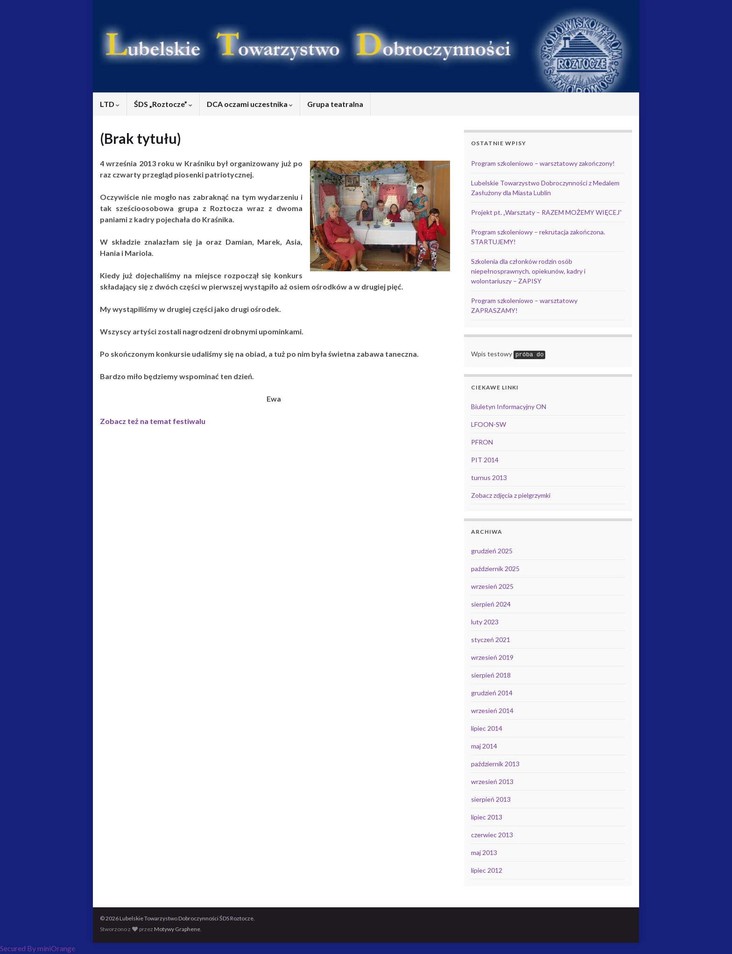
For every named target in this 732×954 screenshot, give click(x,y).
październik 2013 (495, 764)
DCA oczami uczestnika (250, 103)
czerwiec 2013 (492, 835)
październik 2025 (495, 568)
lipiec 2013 (486, 817)
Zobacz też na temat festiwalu (152, 421)
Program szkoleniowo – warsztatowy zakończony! (543, 163)
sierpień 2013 (491, 799)
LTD (110, 103)
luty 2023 (485, 622)
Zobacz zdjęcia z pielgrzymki (510, 495)
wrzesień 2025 (492, 586)
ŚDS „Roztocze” (163, 103)
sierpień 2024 (491, 604)
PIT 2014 (485, 460)
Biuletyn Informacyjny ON (508, 406)
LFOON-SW (488, 424)
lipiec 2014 (486, 728)
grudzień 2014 (492, 693)
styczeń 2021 (490, 639)
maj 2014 (484, 746)
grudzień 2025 (492, 551)
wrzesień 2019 (492, 657)
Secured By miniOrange (37, 948)
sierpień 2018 (491, 675)
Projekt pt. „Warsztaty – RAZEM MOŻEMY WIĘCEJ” (546, 212)
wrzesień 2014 (492, 710)
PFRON (482, 442)
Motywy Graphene (177, 929)
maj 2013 (484, 852)
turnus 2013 (489, 477)
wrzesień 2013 (492, 781)
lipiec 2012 (486, 870)
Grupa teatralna (335, 103)
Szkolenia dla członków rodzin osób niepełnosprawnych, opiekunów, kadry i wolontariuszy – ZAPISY (528, 271)
